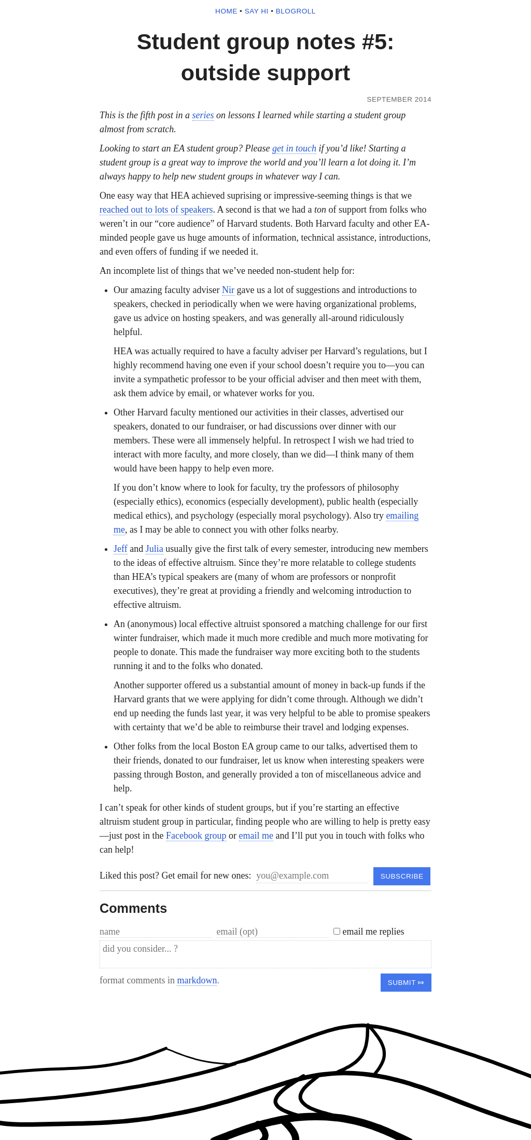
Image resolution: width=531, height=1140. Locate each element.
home (226, 11)
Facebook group (196, 835)
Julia (154, 549)
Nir (228, 290)
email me (256, 835)
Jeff (121, 549)
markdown (197, 980)
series (203, 115)
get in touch (294, 148)
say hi (257, 11)
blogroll (296, 11)
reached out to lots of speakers (156, 209)
